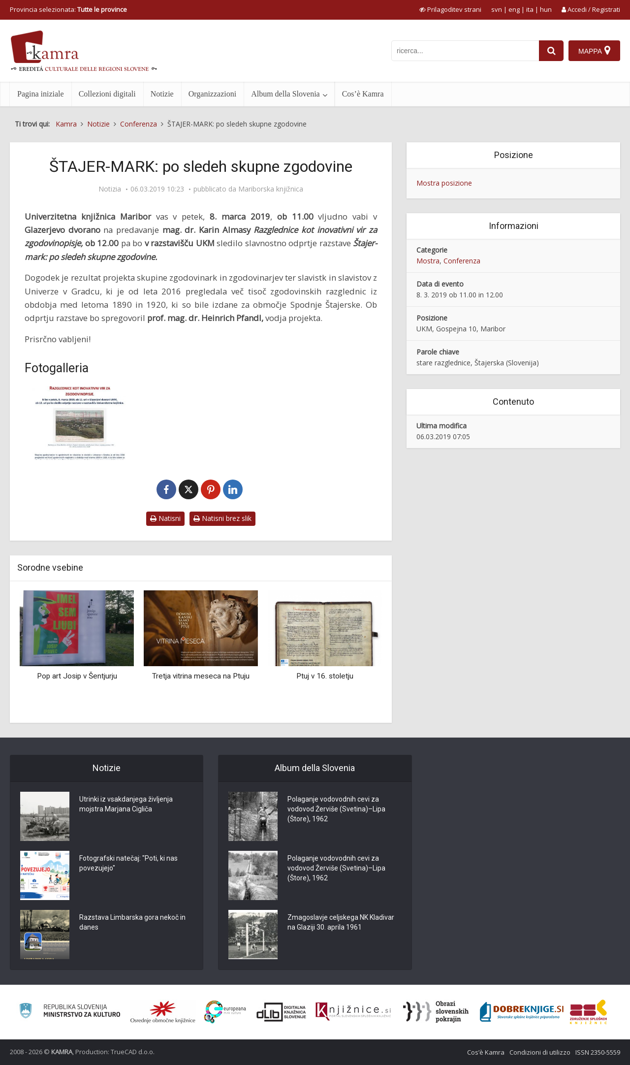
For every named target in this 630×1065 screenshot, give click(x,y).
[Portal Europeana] (225, 1012)
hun (546, 9)
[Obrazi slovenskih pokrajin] (435, 1012)
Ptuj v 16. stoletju (324, 676)
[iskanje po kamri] (465, 50)
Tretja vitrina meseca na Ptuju (201, 676)
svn (496, 9)
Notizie (162, 94)
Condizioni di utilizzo (539, 1052)
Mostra (428, 260)
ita (530, 9)
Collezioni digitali (107, 94)
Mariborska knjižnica (270, 189)
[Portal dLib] (281, 1012)
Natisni (165, 518)
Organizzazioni (212, 94)
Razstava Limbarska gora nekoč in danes (132, 922)
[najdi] (551, 50)
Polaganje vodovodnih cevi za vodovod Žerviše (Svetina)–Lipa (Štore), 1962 (336, 809)
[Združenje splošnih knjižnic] (588, 1012)
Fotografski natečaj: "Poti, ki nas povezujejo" (128, 863)
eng (514, 9)
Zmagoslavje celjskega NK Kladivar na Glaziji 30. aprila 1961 (340, 922)
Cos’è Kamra (363, 94)
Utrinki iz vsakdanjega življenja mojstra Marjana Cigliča (126, 804)
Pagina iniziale (40, 94)
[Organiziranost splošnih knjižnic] (163, 1012)
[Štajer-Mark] (80, 423)
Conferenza (461, 260)
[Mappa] (594, 50)
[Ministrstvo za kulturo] (69, 1012)
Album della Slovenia (285, 94)
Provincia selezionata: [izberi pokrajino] (68, 9)
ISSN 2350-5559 (597, 1052)
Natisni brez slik (222, 518)
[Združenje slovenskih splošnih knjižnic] (353, 1012)
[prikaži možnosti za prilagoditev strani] (450, 9)
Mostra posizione (444, 183)
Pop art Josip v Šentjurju (77, 676)
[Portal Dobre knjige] (522, 1012)
